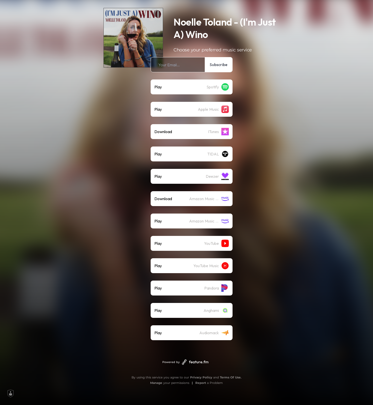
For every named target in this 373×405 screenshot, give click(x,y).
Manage (156, 383)
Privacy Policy (201, 377)
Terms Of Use (230, 377)
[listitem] (192, 64)
